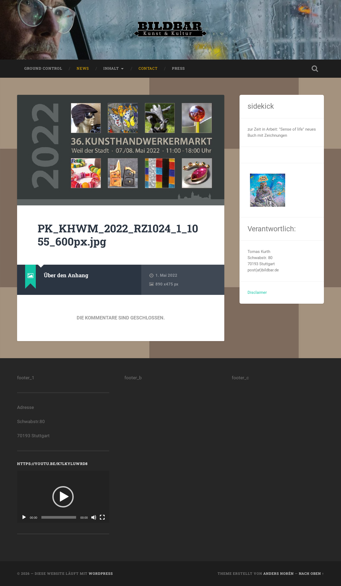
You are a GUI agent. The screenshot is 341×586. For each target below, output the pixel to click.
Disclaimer (257, 292)
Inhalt (111, 68)
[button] (63, 496)
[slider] (58, 517)
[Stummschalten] (93, 517)
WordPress (101, 573)
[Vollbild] (102, 517)
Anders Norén (278, 573)
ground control (43, 68)
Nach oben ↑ (311, 573)
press (178, 68)
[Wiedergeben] (24, 517)
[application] (63, 497)
